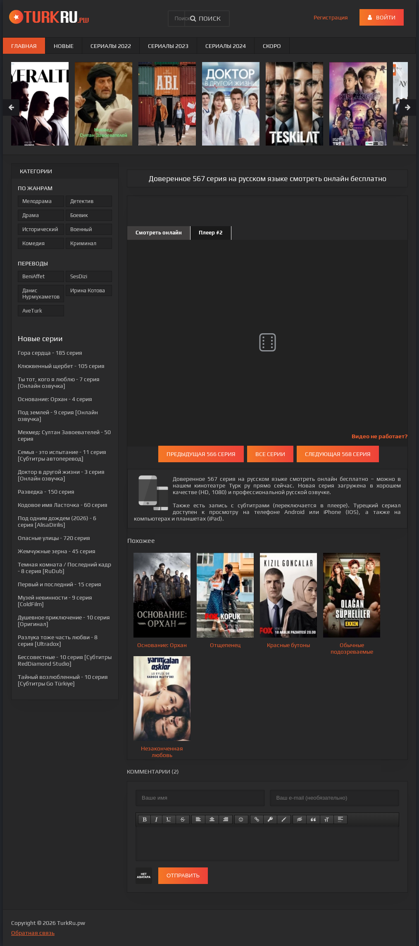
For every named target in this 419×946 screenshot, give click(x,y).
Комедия (33, 243)
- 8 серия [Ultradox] (58, 640)
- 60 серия (62, 505)
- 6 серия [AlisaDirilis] (57, 521)
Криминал (83, 243)
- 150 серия (46, 491)
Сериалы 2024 (225, 46)
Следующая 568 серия (338, 454)
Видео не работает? (379, 436)
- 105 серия (61, 366)
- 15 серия (59, 584)
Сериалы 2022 (110, 46)
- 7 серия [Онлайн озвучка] (59, 382)
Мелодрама (37, 201)
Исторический (40, 229)
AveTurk (32, 311)
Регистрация (331, 17)
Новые (64, 46)
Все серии (270, 454)
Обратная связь (33, 932)
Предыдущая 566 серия (201, 454)
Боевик (79, 215)
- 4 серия (55, 399)
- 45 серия (56, 551)
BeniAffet (33, 276)
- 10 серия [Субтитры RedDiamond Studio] (65, 660)
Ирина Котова (87, 290)
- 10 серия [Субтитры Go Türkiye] (63, 680)
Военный (81, 229)
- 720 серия (54, 538)
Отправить (183, 875)
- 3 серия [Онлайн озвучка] (61, 475)
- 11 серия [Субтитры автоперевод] (62, 455)
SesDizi (78, 276)
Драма (30, 215)
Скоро (272, 46)
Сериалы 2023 (168, 46)
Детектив (81, 201)
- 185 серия (50, 352)
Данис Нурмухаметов (41, 293)
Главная (24, 46)
